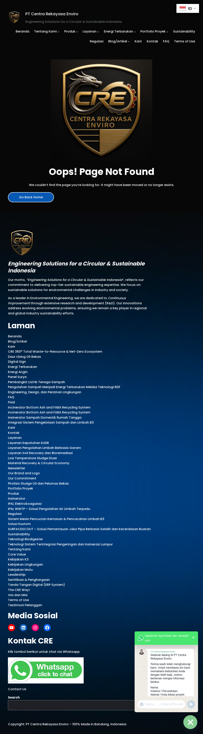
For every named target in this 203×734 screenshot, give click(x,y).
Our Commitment (22, 478)
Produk (13, 493)
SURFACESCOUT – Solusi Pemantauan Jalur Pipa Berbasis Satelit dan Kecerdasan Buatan (79, 529)
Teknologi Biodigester (25, 539)
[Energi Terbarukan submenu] (135, 31)
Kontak (13, 432)
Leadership (17, 574)
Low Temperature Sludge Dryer (32, 458)
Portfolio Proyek (20, 488)
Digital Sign (17, 361)
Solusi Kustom (19, 524)
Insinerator (16, 498)
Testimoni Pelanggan (25, 605)
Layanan (15, 437)
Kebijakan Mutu (20, 569)
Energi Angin (18, 372)
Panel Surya (17, 377)
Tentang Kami (19, 549)
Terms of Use (18, 600)
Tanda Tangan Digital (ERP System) (36, 584)
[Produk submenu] (77, 31)
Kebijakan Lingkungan (25, 564)
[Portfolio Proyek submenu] (167, 31)
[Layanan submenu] (98, 31)
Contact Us (17, 689)
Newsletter (16, 468)
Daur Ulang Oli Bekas (24, 356)
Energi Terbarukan (22, 367)
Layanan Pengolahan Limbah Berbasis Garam (44, 448)
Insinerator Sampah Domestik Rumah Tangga (44, 417)
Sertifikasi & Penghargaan (29, 579)
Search (14, 697)
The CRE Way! (19, 590)
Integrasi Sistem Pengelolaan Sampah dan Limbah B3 (51, 422)
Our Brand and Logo (24, 473)
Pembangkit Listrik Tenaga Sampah (36, 382)
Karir (11, 346)
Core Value (17, 554)
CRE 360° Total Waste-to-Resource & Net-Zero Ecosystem (55, 351)
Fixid (11, 402)
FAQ (11, 397)
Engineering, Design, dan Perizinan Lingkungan (44, 392)
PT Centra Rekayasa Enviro (51, 14)
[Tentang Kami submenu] (58, 31)
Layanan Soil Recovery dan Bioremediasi (40, 453)
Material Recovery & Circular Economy (38, 463)
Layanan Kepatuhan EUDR (28, 443)
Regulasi (15, 514)
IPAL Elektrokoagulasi (25, 503)
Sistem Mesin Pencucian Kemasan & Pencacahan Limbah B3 (56, 519)
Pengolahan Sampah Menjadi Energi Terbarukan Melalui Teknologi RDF (64, 387)
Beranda (15, 336)
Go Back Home (31, 197)
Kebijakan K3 (18, 559)
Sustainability (19, 534)
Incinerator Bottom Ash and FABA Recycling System (49, 407)
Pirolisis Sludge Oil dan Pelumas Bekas (38, 483)
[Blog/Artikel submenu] (129, 41)
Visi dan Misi (18, 595)
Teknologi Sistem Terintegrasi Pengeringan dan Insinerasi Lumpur (60, 544)
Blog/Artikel (17, 341)
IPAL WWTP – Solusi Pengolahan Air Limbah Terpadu (49, 509)
